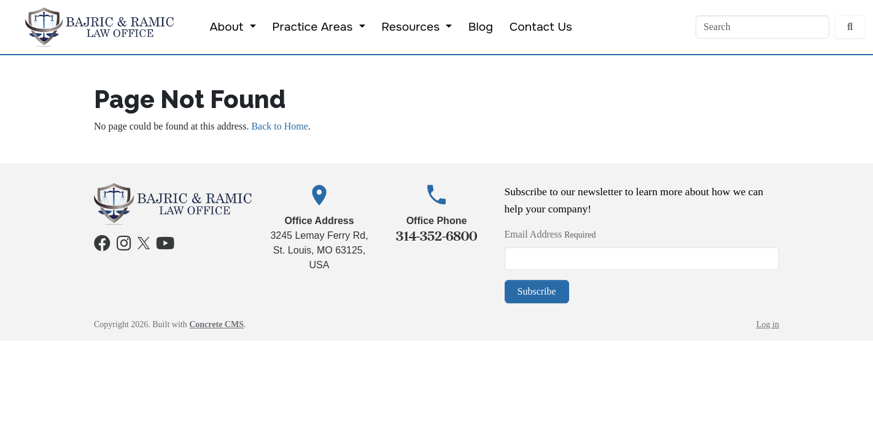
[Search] (762, 27)
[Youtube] (165, 246)
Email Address (533, 234)
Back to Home (279, 126)
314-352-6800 (436, 236)
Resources (412, 26)
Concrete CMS (216, 324)
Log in (767, 324)
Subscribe (537, 291)
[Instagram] (124, 246)
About (228, 26)
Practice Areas (313, 26)
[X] (144, 241)
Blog (480, 26)
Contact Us (541, 26)
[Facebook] (102, 246)
